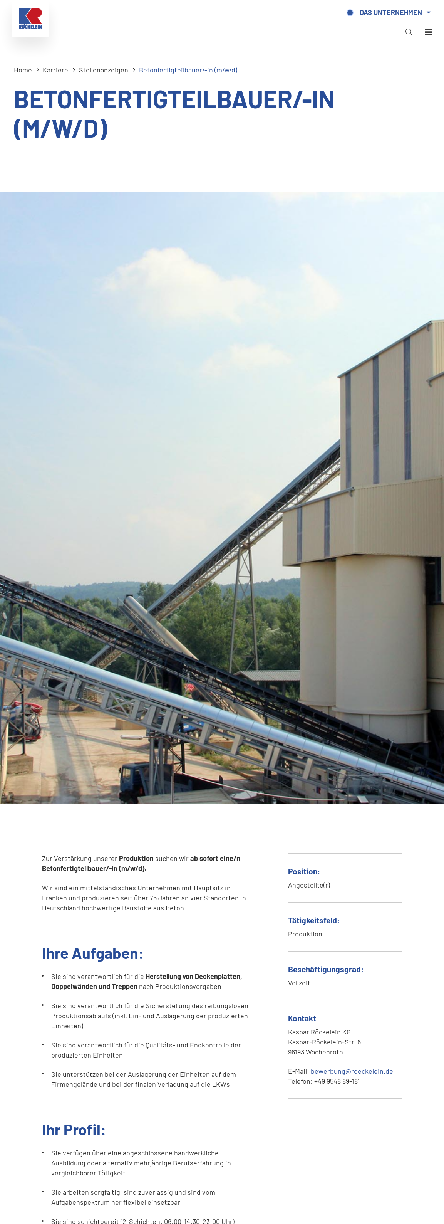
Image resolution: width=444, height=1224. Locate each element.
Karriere (55, 70)
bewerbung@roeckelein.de (352, 1071)
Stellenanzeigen (103, 70)
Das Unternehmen (389, 14)
